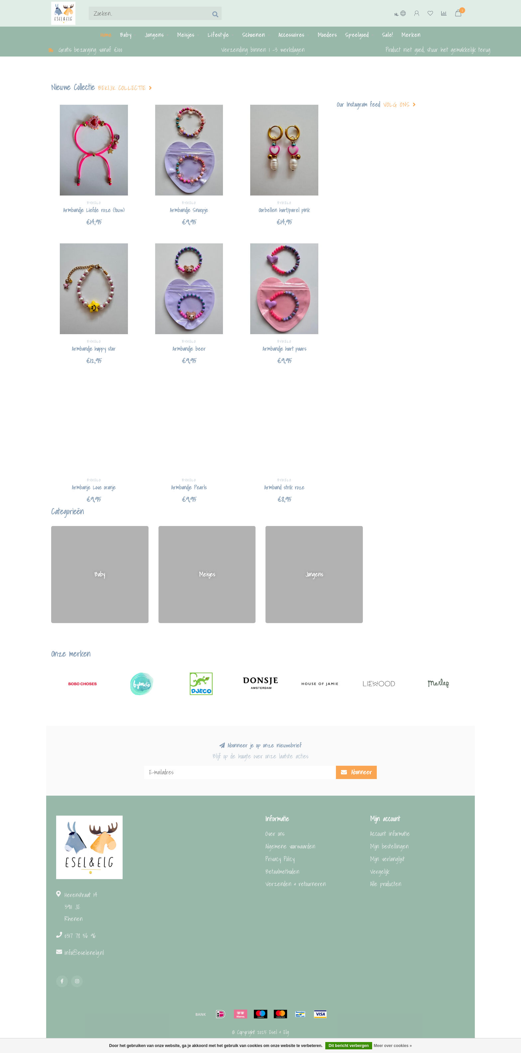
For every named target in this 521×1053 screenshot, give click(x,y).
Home (106, 34)
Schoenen (253, 34)
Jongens (154, 34)
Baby (125, 34)
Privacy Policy (280, 859)
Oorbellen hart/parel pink (284, 210)
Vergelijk (379, 871)
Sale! (387, 34)
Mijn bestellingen (389, 846)
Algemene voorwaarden (290, 846)
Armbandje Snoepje (189, 210)
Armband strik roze (284, 487)
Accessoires (291, 34)
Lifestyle (218, 34)
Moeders (327, 34)
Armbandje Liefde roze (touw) (93, 210)
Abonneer (356, 772)
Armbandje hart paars (284, 348)
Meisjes (185, 34)
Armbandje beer (189, 348)
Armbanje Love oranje (94, 487)
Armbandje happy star (94, 348)
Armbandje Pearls (189, 487)
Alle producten (385, 884)
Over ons (274, 834)
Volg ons (399, 104)
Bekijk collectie (125, 88)
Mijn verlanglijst (387, 859)
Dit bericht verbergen (349, 1045)
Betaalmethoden (282, 871)
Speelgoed (357, 34)
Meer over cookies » (393, 1045)
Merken (411, 34)
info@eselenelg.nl (84, 953)
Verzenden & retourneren (295, 884)
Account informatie (390, 834)
